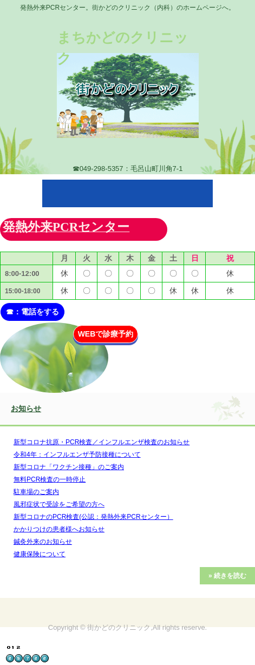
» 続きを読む (227, 576)
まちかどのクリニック (122, 48)
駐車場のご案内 (36, 492)
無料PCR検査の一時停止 (50, 479)
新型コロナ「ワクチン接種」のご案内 (69, 467)
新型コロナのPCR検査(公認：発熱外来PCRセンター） (93, 517)
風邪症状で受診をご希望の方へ (59, 504)
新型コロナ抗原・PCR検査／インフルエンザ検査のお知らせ (101, 442)
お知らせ (26, 408)
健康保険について (40, 554)
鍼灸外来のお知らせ (43, 541)
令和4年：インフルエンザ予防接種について (77, 454)
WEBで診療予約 (106, 334)
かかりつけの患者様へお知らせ (59, 529)
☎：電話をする (32, 311)
